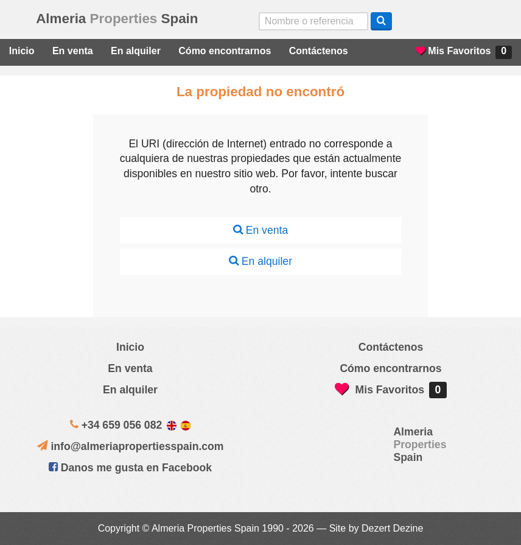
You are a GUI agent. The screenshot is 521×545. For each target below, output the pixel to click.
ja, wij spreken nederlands (472, 21)
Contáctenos (318, 51)
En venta (72, 51)
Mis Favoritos (464, 52)
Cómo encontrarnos (224, 51)
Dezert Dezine (392, 528)
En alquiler (136, 51)
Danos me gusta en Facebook (130, 468)
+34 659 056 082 (122, 425)
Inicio (22, 51)
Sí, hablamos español (445, 21)
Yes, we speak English (420, 21)
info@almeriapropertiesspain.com (137, 446)
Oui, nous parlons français (497, 21)
